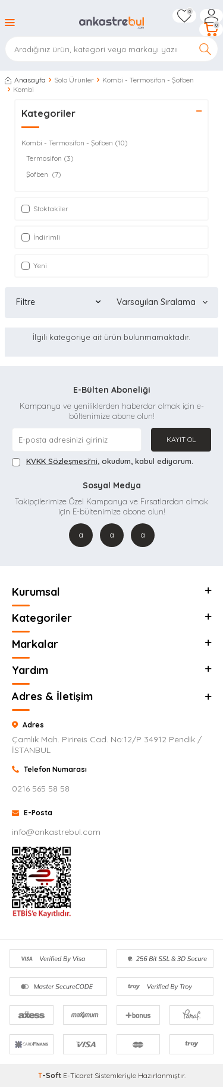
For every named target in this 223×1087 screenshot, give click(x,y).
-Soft (50, 1075)
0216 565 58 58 (41, 788)
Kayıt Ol (181, 439)
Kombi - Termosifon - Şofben (148, 79)
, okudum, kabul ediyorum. (102, 461)
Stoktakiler (44, 208)
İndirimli (40, 237)
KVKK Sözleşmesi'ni (62, 461)
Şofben (43, 174)
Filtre (58, 302)
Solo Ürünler (74, 79)
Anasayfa (25, 79)
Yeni (34, 265)
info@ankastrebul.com (56, 832)
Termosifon (50, 158)
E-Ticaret (78, 1075)
